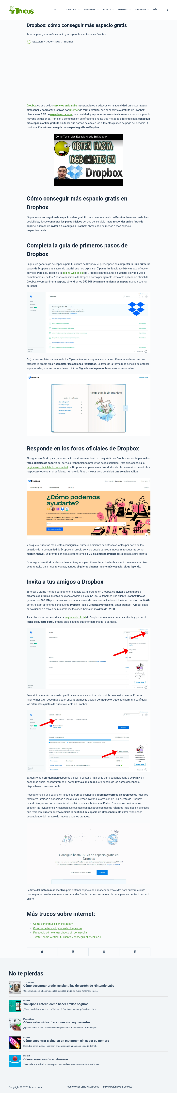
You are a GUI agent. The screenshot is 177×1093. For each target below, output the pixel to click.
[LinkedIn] (134, 952)
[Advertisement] (88, 74)
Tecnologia (72, 10)
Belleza (109, 10)
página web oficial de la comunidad (47, 467)
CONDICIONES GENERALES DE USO (83, 1087)
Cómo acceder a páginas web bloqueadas (57, 928)
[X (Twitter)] (73, 952)
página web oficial (73, 272)
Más (157, 10)
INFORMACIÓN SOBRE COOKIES (117, 1087)
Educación (142, 10)
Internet (68, 42)
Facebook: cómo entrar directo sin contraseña (60, 932)
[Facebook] (42, 952)
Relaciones (92, 10)
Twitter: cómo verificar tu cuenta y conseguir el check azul (67, 937)
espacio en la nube (61, 114)
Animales (125, 10)
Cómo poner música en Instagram (53, 923)
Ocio (57, 10)
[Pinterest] (104, 952)
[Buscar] (167, 10)
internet (74, 110)
